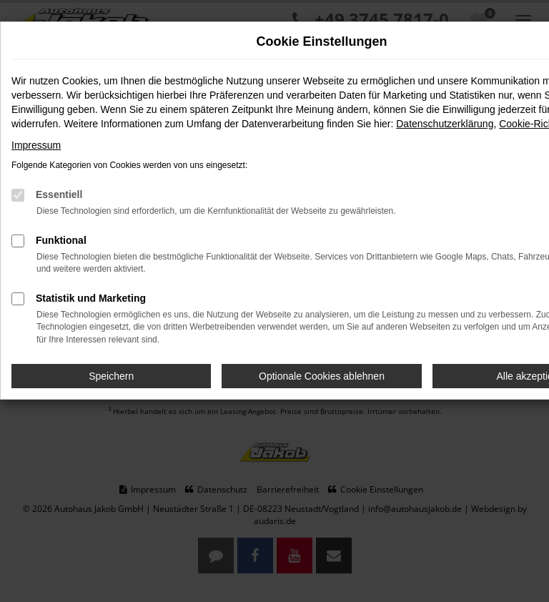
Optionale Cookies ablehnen (322, 376)
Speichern (111, 376)
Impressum (36, 145)
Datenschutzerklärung (444, 123)
